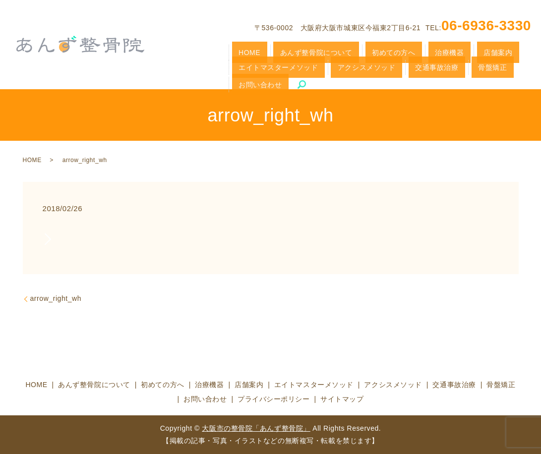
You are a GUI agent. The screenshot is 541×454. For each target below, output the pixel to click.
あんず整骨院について (292, 52)
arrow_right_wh (56, 298)
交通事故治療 (312, 68)
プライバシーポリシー (274, 399)
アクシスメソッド (259, 68)
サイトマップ (341, 399)
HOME (242, 52)
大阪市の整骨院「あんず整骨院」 (256, 428)
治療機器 (392, 52)
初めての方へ (352, 52)
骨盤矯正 (352, 68)
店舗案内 (425, 52)
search (425, 68)
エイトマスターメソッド (482, 52)
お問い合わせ (392, 68)
